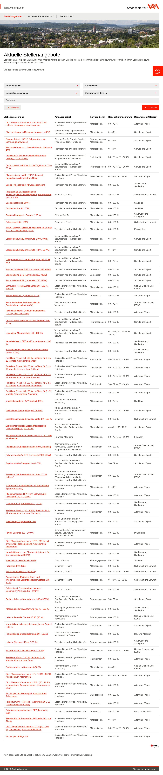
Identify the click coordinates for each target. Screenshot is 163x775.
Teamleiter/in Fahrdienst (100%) (21, 560)
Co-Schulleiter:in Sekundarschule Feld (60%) (27, 599)
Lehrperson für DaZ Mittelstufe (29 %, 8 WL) (27, 239)
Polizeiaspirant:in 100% (17, 222)
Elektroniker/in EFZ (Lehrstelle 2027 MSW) (26, 275)
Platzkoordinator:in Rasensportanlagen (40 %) (28, 132)
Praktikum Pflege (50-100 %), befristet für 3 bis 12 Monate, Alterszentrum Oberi (28, 359)
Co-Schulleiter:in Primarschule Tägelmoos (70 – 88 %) (29, 166)
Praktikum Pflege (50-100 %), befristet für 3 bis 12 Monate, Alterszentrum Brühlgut (28, 367)
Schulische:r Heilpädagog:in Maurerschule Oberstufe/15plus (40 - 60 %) (26, 427)
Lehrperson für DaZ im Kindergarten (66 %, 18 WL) (28, 261)
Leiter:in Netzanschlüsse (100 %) (21, 642)
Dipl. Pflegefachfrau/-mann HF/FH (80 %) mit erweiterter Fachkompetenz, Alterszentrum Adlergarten (27, 544)
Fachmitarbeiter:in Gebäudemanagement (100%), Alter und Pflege (25, 312)
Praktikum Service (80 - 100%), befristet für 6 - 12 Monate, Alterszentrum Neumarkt (28, 512)
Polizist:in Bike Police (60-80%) (21, 571)
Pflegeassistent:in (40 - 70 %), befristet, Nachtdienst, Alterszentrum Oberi (25, 176)
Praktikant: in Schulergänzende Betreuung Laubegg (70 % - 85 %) (26, 157)
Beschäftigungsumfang (120, 117)
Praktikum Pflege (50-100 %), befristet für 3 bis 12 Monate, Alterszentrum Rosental (28, 376)
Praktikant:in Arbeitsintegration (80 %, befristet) (28, 447)
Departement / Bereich (145, 117)
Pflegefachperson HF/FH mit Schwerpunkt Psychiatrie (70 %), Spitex (26, 495)
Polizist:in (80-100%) (16, 566)
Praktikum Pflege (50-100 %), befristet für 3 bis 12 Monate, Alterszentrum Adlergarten (28, 384)
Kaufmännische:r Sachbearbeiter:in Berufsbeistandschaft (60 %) (23, 303)
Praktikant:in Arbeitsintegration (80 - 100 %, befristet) (26, 475)
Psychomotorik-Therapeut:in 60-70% (23, 463)
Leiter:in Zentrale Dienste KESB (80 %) (24, 617)
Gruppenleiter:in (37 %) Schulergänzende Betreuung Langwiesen (26, 140)
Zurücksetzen (13, 108)
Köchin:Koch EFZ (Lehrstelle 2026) (22, 295)
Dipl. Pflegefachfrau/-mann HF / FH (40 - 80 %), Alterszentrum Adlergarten (28, 675)
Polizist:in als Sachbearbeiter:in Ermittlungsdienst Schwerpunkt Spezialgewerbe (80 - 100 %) (28, 195)
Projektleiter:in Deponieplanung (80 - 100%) (27, 634)
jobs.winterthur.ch (14, 7)
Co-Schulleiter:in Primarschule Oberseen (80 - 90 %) (28, 322)
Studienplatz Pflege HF (17, 736)
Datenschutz (67, 16)
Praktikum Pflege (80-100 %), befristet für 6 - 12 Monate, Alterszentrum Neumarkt (29, 392)
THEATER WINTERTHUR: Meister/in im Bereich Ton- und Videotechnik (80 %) (29, 229)
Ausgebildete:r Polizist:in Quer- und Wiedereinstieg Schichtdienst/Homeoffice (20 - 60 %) (28, 580)
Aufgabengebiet (63, 117)
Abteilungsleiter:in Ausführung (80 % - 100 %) (27, 609)
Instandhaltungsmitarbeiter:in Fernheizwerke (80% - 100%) (27, 351)
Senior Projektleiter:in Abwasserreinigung (25, 185)
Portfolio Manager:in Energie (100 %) (23, 215)
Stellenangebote (13, 16)
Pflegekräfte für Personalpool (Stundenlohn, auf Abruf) (28, 719)
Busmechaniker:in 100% (17, 208)
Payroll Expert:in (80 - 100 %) (20, 533)
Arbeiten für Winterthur (40, 16)
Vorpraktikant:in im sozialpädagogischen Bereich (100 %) (29, 625)
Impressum (150, 769)
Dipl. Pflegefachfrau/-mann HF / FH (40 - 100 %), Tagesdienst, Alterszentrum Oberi (27, 728)
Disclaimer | (139, 769)
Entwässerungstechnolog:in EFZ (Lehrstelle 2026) (27, 711)
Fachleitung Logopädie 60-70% (21, 521)
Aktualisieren (151, 108)
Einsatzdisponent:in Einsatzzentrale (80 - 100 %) (29, 419)
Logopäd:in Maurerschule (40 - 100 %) (24, 333)
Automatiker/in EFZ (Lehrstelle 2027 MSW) (26, 280)
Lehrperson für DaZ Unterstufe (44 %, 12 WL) (28, 250)
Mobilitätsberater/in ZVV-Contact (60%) (24, 401)
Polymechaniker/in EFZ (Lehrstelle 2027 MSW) (28, 269)
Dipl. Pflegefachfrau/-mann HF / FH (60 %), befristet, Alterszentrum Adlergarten (26, 123)
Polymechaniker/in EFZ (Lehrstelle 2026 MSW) (28, 455)
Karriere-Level (97, 117)
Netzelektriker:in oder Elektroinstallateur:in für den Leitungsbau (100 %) (27, 553)
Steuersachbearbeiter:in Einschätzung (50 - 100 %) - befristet (29, 437)
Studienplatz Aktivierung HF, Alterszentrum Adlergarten (26, 694)
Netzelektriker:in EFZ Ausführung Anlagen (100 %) (28, 342)
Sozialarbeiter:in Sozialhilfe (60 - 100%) (25, 650)
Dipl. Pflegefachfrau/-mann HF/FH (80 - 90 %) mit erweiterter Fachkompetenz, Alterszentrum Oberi (28, 685)
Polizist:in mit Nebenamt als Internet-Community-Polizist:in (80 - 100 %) (23, 589)
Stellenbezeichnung (14, 117)
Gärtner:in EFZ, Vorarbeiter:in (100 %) (24, 503)
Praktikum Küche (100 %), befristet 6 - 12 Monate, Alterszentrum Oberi (25, 659)
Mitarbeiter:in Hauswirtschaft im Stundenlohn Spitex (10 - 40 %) (27, 487)
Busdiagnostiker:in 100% (18, 203)
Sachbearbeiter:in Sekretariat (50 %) (23, 667)
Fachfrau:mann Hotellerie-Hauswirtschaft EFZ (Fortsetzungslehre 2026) (28, 703)
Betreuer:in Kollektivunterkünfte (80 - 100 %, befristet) (27, 287)
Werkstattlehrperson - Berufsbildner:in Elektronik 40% (29, 148)
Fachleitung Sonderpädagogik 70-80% (24, 410)
